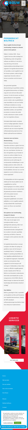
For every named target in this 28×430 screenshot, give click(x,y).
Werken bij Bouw (6, 403)
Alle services (14, 360)
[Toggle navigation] (23, 3)
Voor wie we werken (7, 388)
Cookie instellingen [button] (8, 422)
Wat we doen (5, 380)
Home (4, 376)
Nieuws (4, 399)
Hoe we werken (6, 384)
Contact (4, 407)
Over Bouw (5, 393)
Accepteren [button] (17, 423)
